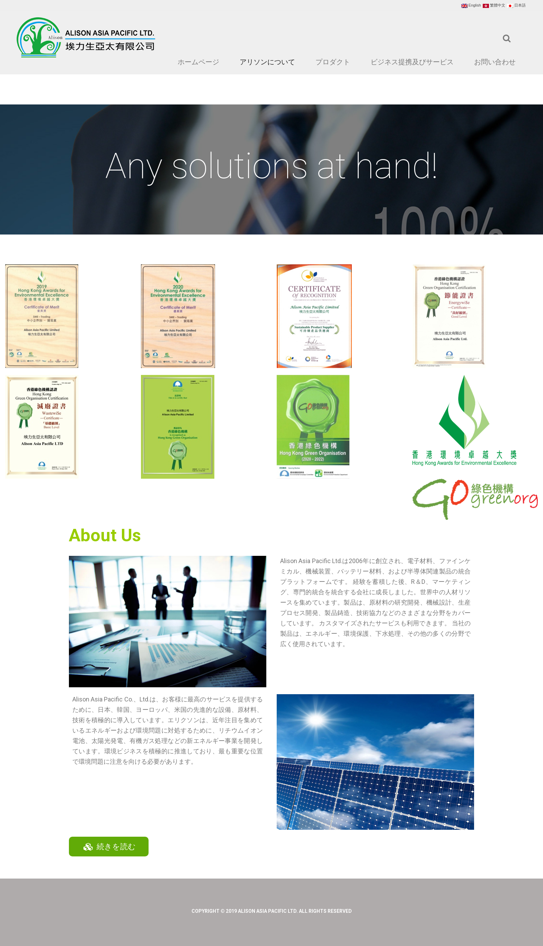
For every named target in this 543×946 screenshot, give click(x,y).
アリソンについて (267, 62)
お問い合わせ (495, 62)
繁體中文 (494, 5)
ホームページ (198, 62)
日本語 (516, 5)
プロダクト (332, 62)
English (471, 5)
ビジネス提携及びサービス (412, 62)
